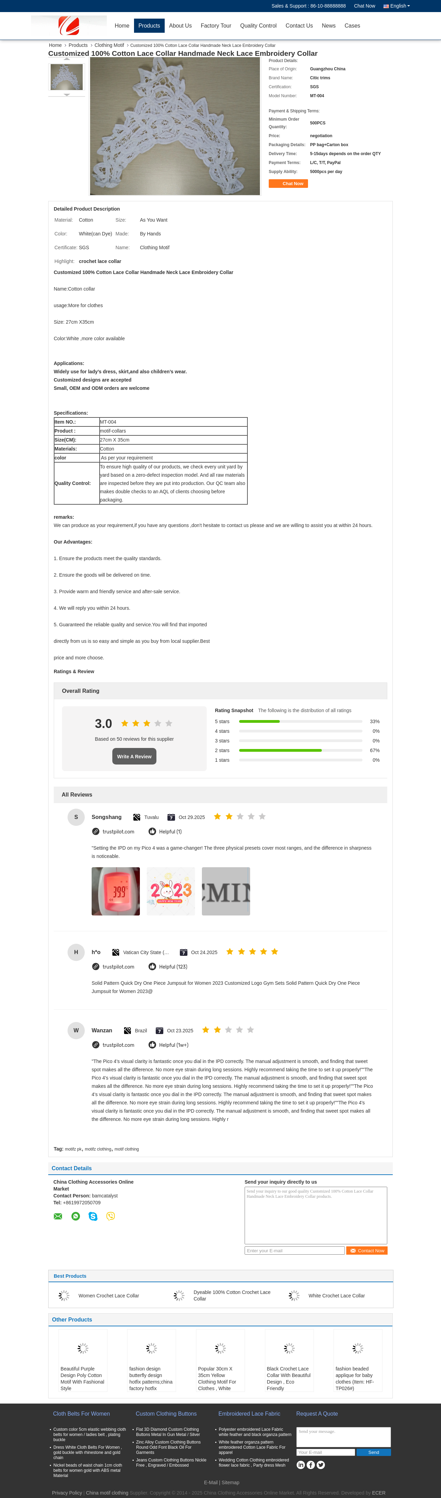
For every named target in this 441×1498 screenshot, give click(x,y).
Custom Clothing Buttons (166, 1414)
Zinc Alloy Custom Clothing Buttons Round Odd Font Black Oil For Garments (168, 1447)
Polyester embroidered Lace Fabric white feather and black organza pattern (255, 1432)
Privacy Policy (67, 1493)
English (400, 6)
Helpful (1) (170, 832)
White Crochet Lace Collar (337, 1295)
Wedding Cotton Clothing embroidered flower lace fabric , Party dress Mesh (254, 1463)
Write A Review (134, 756)
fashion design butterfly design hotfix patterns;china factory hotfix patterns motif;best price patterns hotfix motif (150, 1388)
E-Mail (211, 1482)
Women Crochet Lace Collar (109, 1295)
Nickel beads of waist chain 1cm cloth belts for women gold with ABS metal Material (87, 1470)
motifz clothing (98, 1149)
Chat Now (364, 6)
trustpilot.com (118, 832)
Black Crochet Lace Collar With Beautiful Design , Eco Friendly (289, 1378)
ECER (379, 1493)
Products (149, 26)
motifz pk (73, 1149)
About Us (180, 26)
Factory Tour (216, 26)
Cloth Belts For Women (81, 1414)
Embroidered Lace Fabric (249, 1414)
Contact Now (367, 1250)
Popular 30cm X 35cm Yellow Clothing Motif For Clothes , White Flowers (217, 1382)
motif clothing (127, 1149)
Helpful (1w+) (173, 1045)
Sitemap (230, 1482)
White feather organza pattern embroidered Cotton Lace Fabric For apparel (252, 1447)
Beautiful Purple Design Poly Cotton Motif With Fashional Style (82, 1378)
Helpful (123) (173, 967)
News (329, 26)
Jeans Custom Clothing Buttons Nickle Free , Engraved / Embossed (171, 1463)
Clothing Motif (109, 45)
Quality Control (258, 26)
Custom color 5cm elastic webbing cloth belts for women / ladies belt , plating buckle (89, 1434)
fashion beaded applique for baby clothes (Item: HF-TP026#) (355, 1378)
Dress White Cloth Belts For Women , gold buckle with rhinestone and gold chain (87, 1452)
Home (122, 26)
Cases (352, 26)
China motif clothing (107, 1493)
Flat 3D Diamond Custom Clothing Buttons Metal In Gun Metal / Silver (168, 1432)
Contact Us (299, 26)
